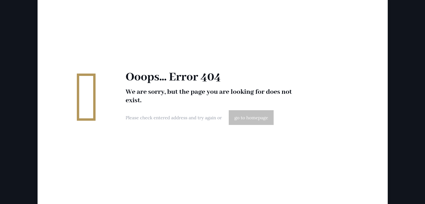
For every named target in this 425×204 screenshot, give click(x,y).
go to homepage (251, 117)
